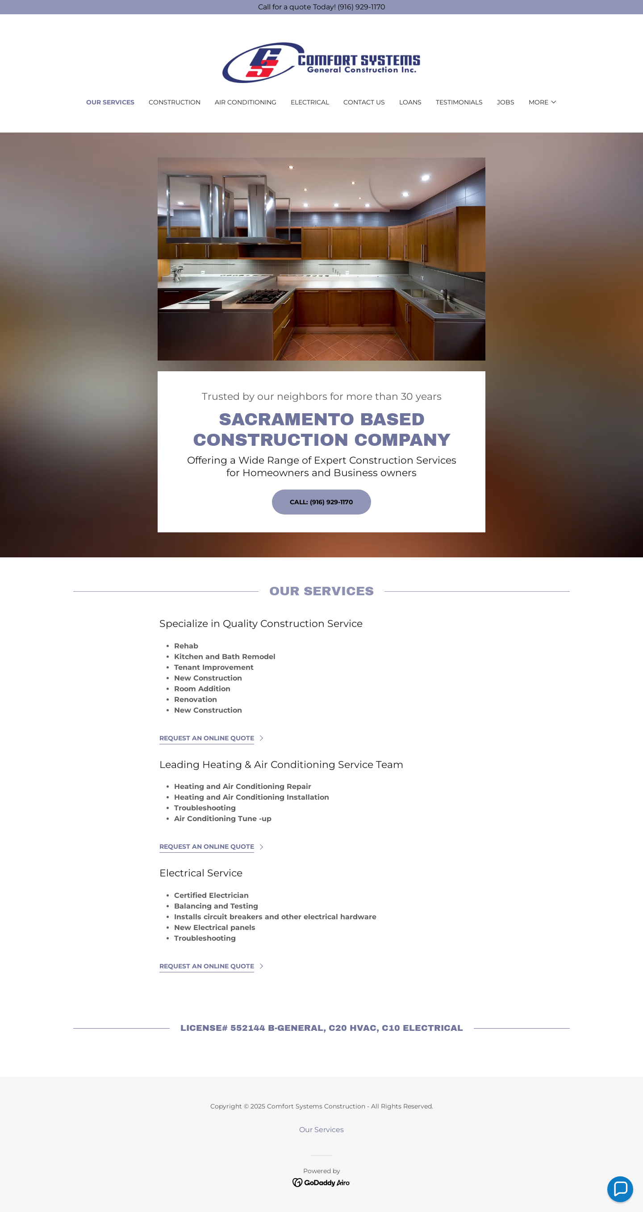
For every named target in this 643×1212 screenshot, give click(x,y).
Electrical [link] (310, 102)
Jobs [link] (505, 102)
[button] (543, 102)
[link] (321, 62)
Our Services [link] (110, 102)
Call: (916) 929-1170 (321, 502)
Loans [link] (410, 102)
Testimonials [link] (459, 102)
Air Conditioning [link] (245, 102)
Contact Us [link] (364, 102)
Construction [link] (174, 102)
